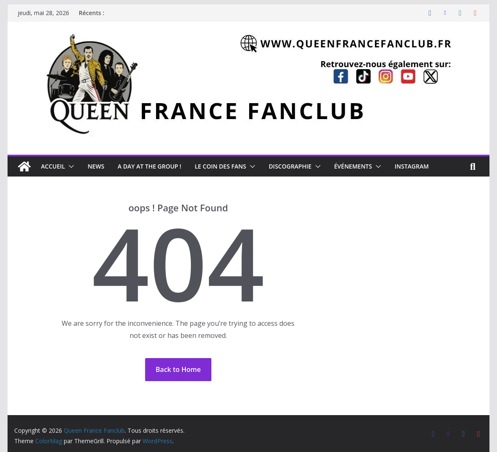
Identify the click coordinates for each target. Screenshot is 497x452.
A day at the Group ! (150, 166)
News (96, 166)
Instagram (412, 166)
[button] (69, 166)
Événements (353, 166)
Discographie (290, 166)
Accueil (53, 166)
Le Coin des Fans (220, 166)
